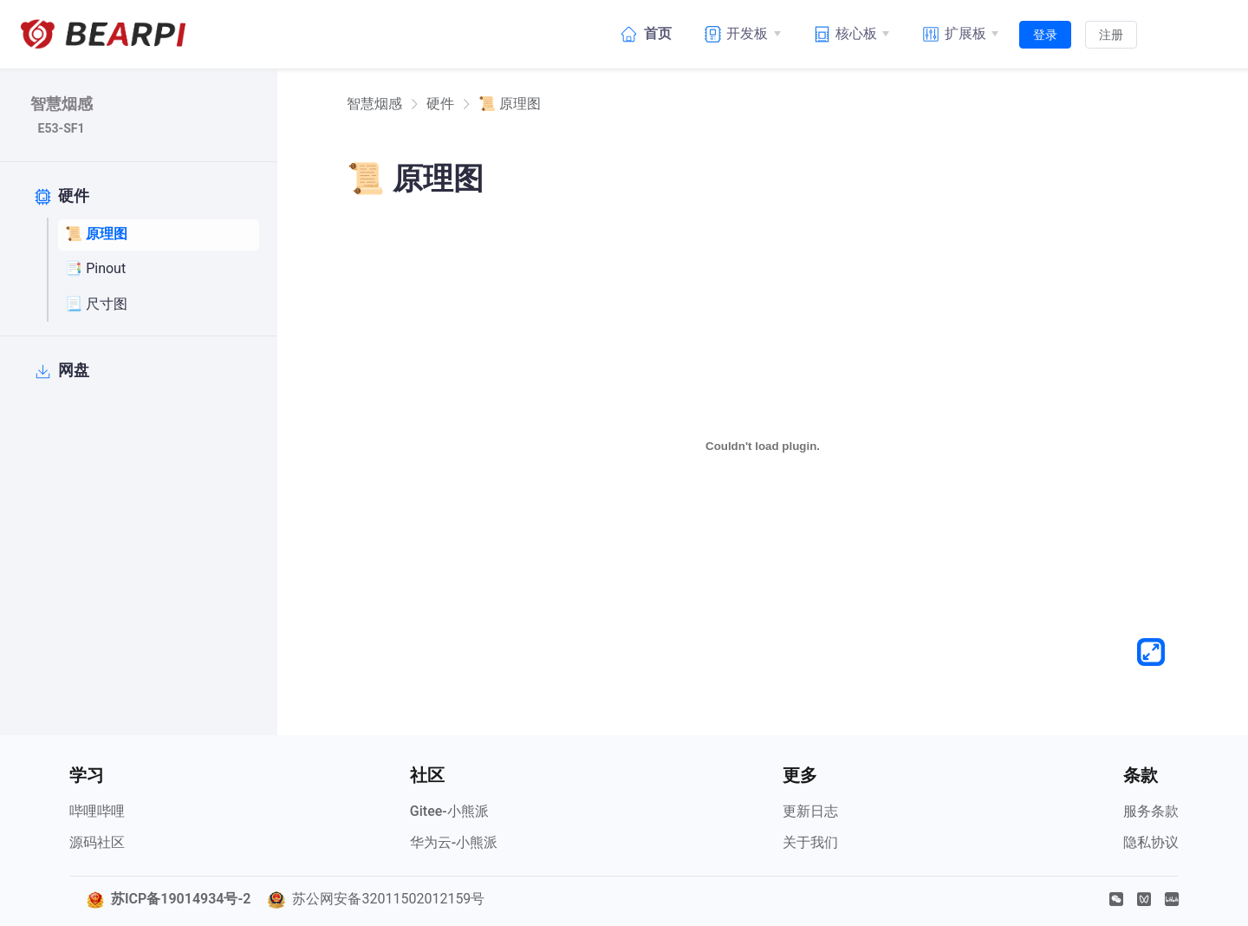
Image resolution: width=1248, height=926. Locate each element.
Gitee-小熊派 (449, 811)
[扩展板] (957, 34)
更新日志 (810, 811)
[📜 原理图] (158, 235)
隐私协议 (1151, 842)
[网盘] (134, 371)
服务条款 (1151, 811)
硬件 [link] (440, 104)
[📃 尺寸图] (158, 304)
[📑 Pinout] (158, 269)
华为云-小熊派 (453, 842)
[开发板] (740, 34)
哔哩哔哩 (97, 811)
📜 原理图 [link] (509, 104)
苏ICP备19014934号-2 (180, 898)
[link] (374, 104)
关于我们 (810, 842)
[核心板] (849, 34)
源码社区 (97, 842)
